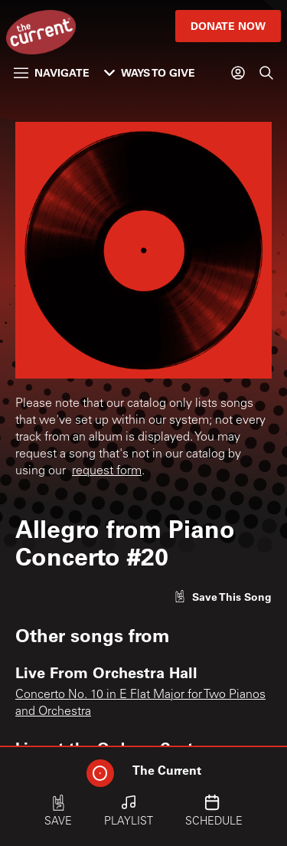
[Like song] (223, 596)
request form (107, 471)
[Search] (266, 73)
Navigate (52, 72)
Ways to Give (149, 72)
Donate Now (228, 25)
